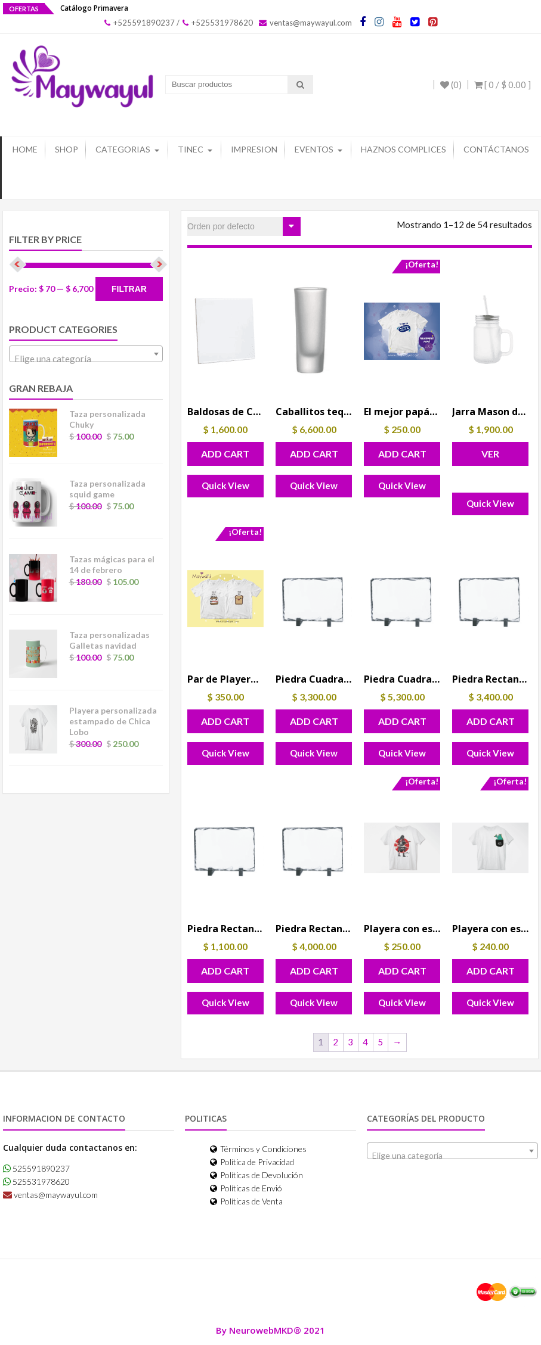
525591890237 (36, 1168)
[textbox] (86, 359)
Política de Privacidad (252, 1162)
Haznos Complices (403, 149)
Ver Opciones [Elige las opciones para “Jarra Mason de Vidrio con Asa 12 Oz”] (490, 457)
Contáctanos (496, 149)
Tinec (190, 149)
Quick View (225, 485)
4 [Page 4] (365, 1041)
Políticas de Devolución (256, 1175)
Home (25, 149)
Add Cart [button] (225, 453)
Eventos (314, 149)
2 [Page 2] (335, 1041)
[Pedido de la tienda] (244, 226)
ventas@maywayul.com (305, 22)
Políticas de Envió (246, 1188)
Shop (66, 149)
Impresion (254, 149)
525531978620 (36, 1181)
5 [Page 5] (380, 1041)
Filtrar (129, 289)
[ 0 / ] (502, 84)
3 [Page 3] (350, 1041)
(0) (451, 84)
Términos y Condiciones (258, 1149)
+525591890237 (139, 22)
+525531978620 (218, 22)
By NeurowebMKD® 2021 (270, 1330)
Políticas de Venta (246, 1201)
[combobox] (86, 353)
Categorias (122, 149)
